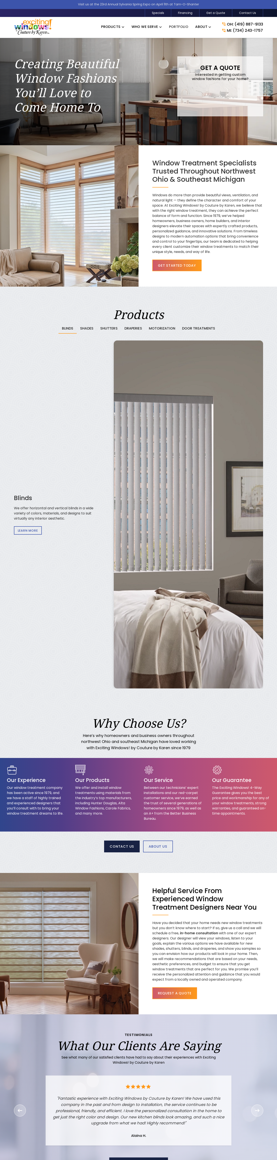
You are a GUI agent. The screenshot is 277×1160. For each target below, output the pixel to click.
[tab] (67, 329)
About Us (158, 846)
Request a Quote (185, 993)
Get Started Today (177, 265)
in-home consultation (210, 933)
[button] (113, 27)
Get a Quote (215, 13)
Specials (158, 13)
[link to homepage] (33, 27)
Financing (185, 13)
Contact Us (247, 13)
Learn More (28, 530)
